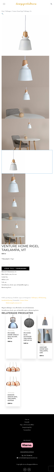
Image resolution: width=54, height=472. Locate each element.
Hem (3, 11)
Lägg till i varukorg (15, 268)
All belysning (42, 297)
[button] (51, 4)
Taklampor (8, 11)
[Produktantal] (5, 265)
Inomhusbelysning (7, 300)
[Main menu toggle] (4, 3)
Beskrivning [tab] (9, 303)
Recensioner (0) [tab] (17, 303)
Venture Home (24, 300)
